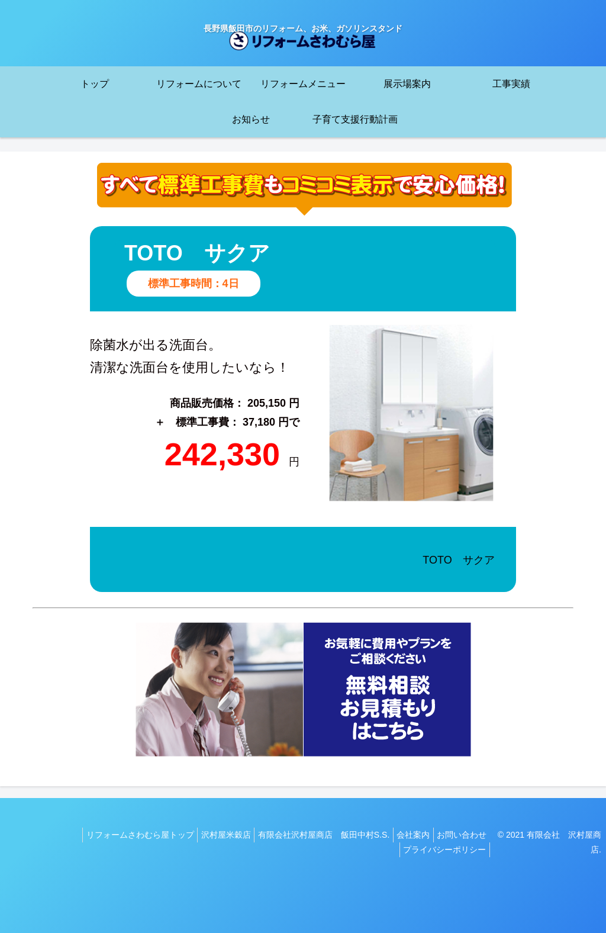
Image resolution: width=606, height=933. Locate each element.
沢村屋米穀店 (213, 834)
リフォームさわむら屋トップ (122, 834)
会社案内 (410, 834)
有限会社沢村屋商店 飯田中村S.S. (316, 834)
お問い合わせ (464, 834)
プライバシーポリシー (447, 849)
